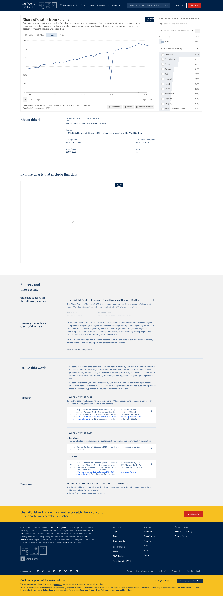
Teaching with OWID (122, 565)
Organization (149, 540)
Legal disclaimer (162, 575)
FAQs (65, 546)
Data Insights (119, 545)
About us (148, 535)
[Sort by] (176, 31)
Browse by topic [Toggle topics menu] (69, 5)
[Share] (128, 107)
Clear (197, 37)
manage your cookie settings (120, 590)
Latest (91, 5)
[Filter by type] (179, 49)
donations (58, 584)
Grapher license (178, 575)
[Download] (114, 107)
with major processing (112, 133)
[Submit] (166, 5)
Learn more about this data (79, 105)
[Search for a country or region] (179, 24)
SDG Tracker (118, 560)
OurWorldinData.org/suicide (33, 108)
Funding (147, 545)
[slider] (38, 100)
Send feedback (193, 575)
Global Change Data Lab (60, 531)
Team (146, 549)
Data (83, 5)
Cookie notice (147, 575)
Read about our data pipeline (80, 350)
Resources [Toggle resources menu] (103, 5)
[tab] (29, 35)
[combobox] (148, 5)
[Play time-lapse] (25, 99)
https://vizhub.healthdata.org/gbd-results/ (87, 497)
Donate (194, 5)
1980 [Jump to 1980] (32, 99)
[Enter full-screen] (144, 107)
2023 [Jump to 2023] (151, 99)
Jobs (146, 554)
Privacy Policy (100, 590)
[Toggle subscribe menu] (179, 5)
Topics (116, 535)
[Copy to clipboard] (148, 411)
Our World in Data (28, 5)
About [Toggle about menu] (116, 5)
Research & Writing (183, 535)
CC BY (48, 108)
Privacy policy (133, 575)
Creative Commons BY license (91, 386)
